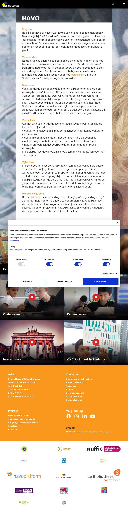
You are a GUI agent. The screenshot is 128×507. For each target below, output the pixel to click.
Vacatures (13, 426)
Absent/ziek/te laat (75, 382)
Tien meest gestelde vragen (22, 419)
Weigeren (27, 281)
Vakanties (71, 386)
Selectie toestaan (64, 281)
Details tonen (108, 273)
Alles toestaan (100, 281)
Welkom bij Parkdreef (18, 415)
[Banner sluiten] (117, 223)
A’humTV (12, 429)
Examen (70, 389)
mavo (11, 382)
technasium (77, 74)
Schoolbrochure (74, 396)
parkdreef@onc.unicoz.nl (21, 396)
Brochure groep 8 (75, 393)
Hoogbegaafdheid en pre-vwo (23, 422)
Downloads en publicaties (79, 379)
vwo (22, 382)
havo (16, 382)
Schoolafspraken (74, 400)
